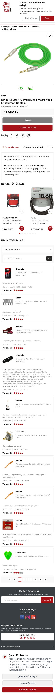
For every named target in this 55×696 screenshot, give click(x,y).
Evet (47, 18)
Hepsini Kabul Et (27, 689)
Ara (49, 258)
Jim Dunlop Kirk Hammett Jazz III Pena (33, 556)
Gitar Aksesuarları (20, 27)
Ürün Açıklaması (10, 147)
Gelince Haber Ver (27, 127)
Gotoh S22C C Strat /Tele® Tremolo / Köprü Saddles (31, 302)
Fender (34, 218)
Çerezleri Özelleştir (27, 676)
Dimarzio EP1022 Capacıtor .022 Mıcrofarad (29, 273)
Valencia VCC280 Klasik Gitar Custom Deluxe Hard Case (32, 331)
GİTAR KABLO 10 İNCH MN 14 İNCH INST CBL (12, 222)
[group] (27, 58)
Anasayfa (5, 27)
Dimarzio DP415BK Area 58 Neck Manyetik (30, 360)
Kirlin (3, 96)
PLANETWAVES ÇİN (9, 218)
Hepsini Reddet (28, 683)
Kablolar (35, 27)
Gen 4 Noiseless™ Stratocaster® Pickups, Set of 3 (33, 525)
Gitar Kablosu (10, 29)
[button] (19, 233)
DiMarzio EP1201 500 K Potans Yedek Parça (32, 436)
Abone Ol (47, 600)
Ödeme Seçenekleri (33, 147)
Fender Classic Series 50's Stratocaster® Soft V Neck (33, 465)
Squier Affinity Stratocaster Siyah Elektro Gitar (33, 405)
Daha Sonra (31, 18)
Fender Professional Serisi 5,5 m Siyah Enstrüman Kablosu (40, 222)
